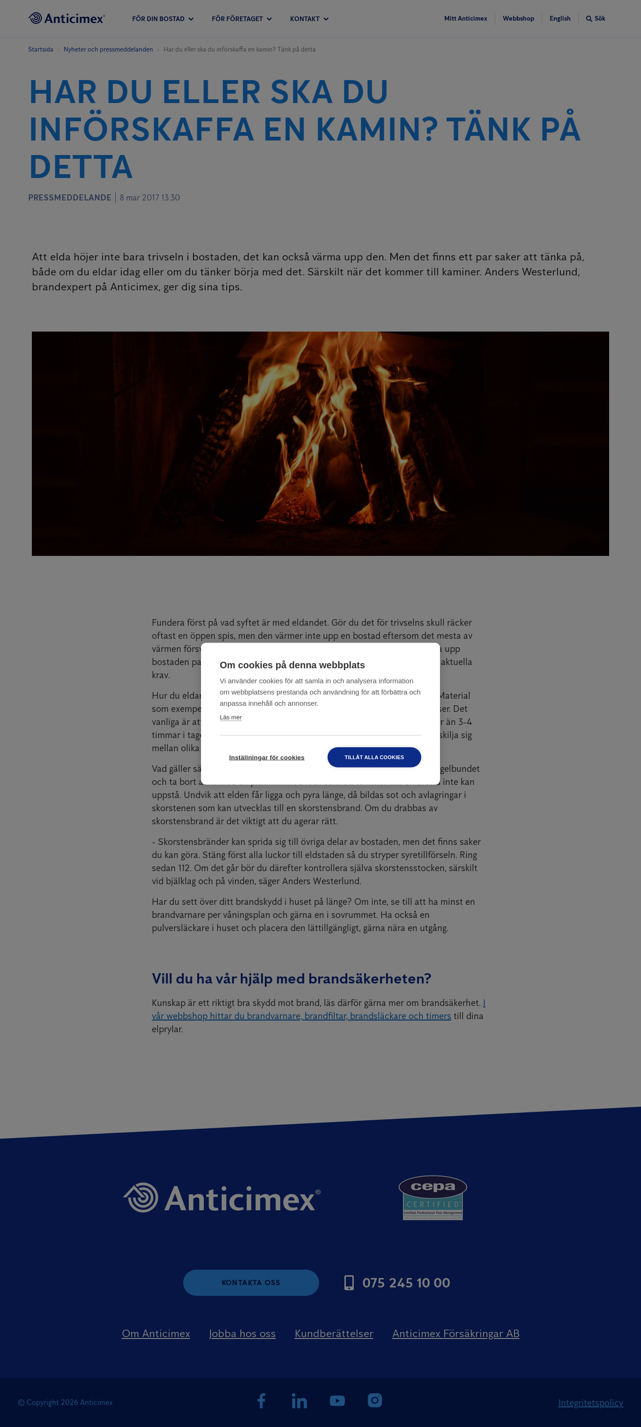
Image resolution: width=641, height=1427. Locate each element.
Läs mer (231, 716)
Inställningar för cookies (267, 757)
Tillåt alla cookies (374, 757)
